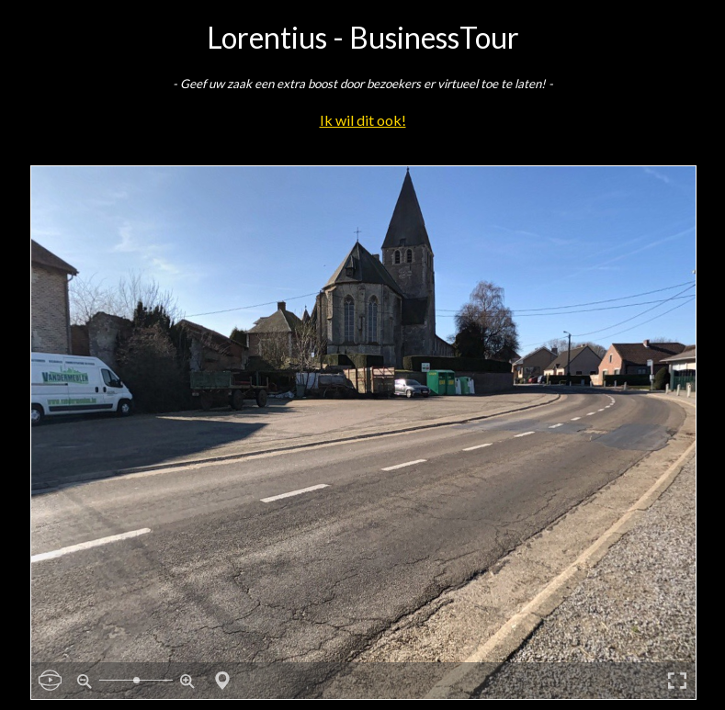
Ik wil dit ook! (363, 120)
